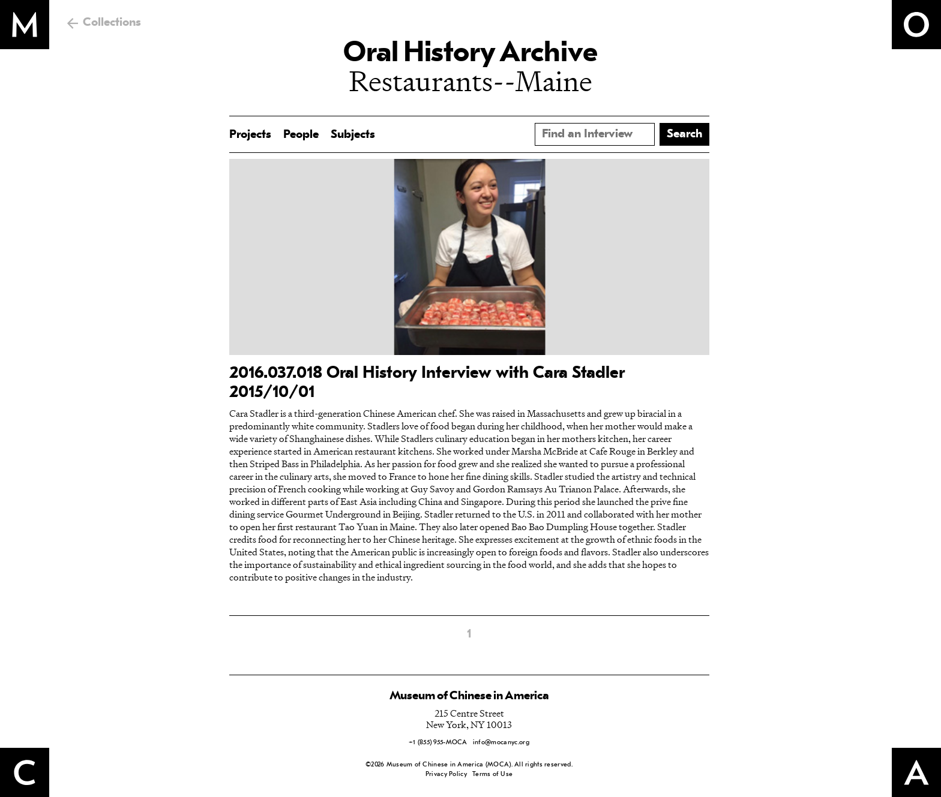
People (301, 135)
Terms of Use (492, 774)
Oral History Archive (470, 54)
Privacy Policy (446, 774)
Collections (112, 23)
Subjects (353, 135)
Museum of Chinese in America (469, 696)
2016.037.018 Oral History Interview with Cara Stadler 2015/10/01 (427, 383)
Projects (250, 135)
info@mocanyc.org (501, 742)
